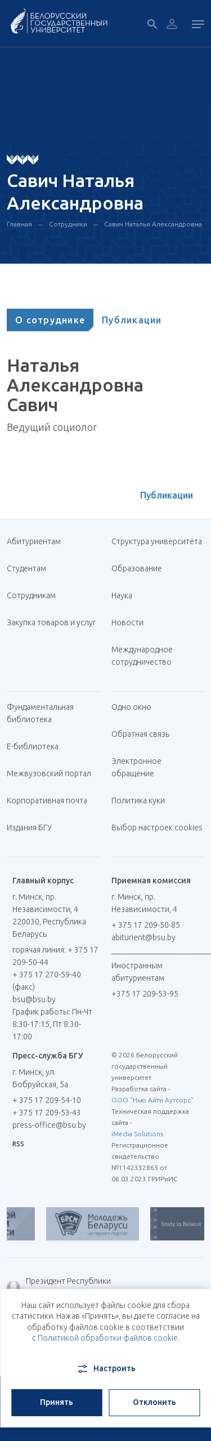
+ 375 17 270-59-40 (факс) (46, 980)
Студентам (26, 568)
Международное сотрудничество (147, 655)
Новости (127, 622)
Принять (56, 1402)
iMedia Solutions (137, 1133)
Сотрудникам (31, 595)
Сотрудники (68, 224)
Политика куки (138, 800)
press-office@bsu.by (49, 1124)
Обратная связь (140, 734)
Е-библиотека (37, 746)
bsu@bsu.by (34, 999)
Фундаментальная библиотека (40, 713)
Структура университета (156, 541)
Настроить (105, 1369)
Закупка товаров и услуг (51, 622)
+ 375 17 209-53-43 (46, 1112)
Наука (121, 595)
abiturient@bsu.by (143, 937)
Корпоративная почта (51, 800)
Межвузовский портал (53, 773)
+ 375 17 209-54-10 (46, 1100)
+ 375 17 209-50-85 (145, 924)
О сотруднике (50, 320)
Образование (136, 568)
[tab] (50, 320)
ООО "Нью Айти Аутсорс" (152, 1100)
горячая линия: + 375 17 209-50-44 (55, 956)
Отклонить (154, 1402)
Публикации (132, 320)
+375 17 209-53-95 (144, 993)
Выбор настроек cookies (157, 827)
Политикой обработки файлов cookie (108, 1337)
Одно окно (131, 706)
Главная (19, 224)
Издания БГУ (29, 827)
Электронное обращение (136, 767)
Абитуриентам (38, 541)
